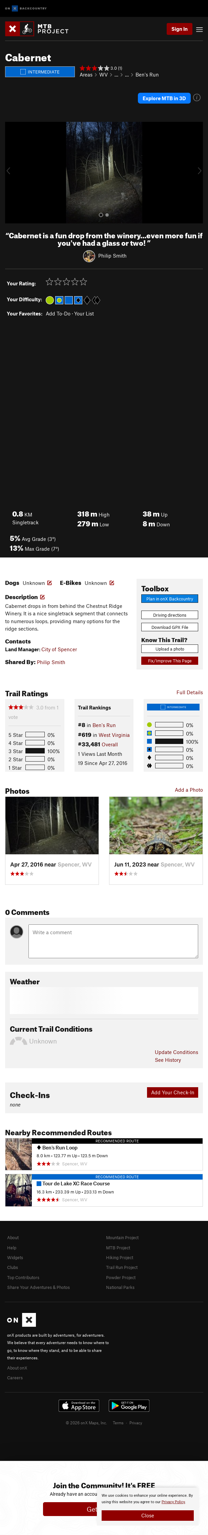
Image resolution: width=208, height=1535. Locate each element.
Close (147, 1515)
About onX (17, 1367)
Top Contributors (23, 1277)
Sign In (179, 29)
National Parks (120, 1287)
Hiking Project (119, 1257)
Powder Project (121, 1277)
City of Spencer (59, 649)
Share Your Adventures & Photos (38, 1287)
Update (176, 1052)
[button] (12, 172)
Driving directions (169, 615)
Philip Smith (112, 256)
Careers (15, 1377)
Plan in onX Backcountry (169, 598)
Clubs (12, 1267)
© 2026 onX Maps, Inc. (86, 1422)
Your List (84, 313)
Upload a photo (169, 649)
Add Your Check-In (172, 1092)
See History (168, 1060)
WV (103, 74)
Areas (86, 74)
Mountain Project (122, 1237)
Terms (118, 1422)
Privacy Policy (173, 1502)
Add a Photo (189, 790)
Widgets (15, 1257)
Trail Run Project (122, 1267)
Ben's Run (147, 74)
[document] (148, 1506)
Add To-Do (58, 313)
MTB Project (118, 1247)
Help (11, 1247)
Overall (110, 744)
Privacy (135, 1422)
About (13, 1237)
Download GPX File (169, 627)
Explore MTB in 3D (164, 98)
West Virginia (114, 735)
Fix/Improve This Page (170, 660)
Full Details (189, 692)
